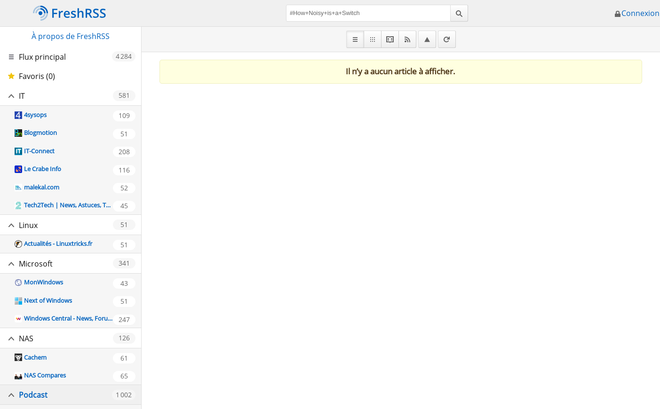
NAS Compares (45, 375)
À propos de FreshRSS (71, 36)
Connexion (637, 13)
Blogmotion (40, 132)
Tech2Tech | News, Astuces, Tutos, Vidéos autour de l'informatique (68, 205)
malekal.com (41, 187)
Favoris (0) (37, 76)
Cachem (35, 357)
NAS (26, 338)
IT (22, 96)
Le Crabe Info (42, 169)
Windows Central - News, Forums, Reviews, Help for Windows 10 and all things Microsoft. (68, 318)
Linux (28, 225)
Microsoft (36, 264)
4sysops (35, 114)
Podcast (33, 395)
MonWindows (43, 282)
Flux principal (42, 57)
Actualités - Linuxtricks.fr (58, 243)
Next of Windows (48, 300)
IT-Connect (39, 151)
